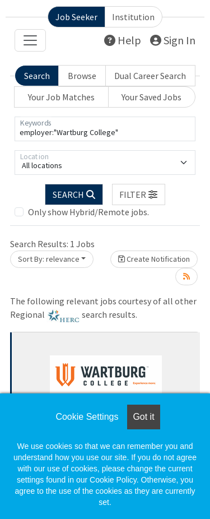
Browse (82, 75)
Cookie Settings (86, 416)
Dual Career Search (150, 75)
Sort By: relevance (49, 259)
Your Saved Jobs (151, 97)
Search (37, 75)
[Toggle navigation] (30, 40)
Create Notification (154, 259)
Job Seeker (76, 16)
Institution (133, 16)
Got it (143, 416)
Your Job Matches (61, 97)
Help (122, 40)
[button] (139, 194)
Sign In (172, 40)
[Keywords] (105, 129)
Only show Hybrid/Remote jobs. (88, 211)
